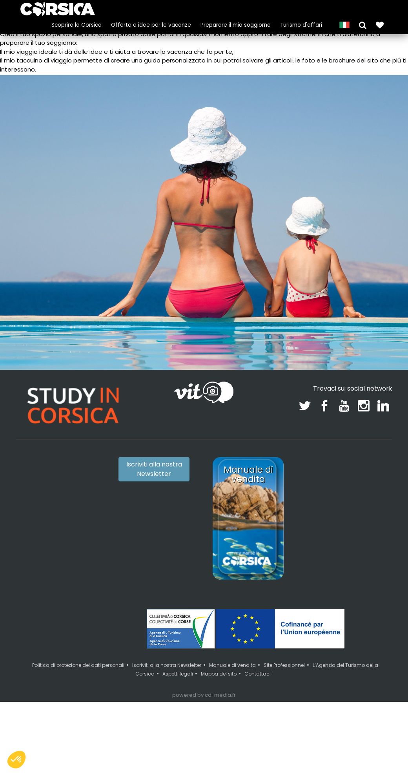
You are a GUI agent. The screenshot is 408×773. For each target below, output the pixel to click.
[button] (362, 24)
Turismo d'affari (301, 25)
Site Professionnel (284, 665)
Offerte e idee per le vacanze (151, 25)
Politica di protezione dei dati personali (78, 665)
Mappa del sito (219, 673)
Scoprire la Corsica (76, 25)
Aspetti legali (177, 673)
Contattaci (257, 673)
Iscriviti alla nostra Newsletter (154, 469)
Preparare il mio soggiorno (235, 25)
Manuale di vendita (232, 665)
